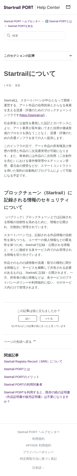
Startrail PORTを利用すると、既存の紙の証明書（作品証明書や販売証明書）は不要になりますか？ (37, 396)
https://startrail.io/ (32, 115)
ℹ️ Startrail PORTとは (58, 21)
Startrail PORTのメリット (21, 377)
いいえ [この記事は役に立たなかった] (49, 318)
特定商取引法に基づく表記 (38, 458)
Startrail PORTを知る (20, 26)
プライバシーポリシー (38, 452)
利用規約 (38, 438)
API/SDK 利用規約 (38, 445)
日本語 (38, 467)
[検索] (34, 35)
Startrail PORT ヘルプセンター (22, 21)
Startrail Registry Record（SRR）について (33, 361)
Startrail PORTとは (17, 369)
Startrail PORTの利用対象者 (23, 384)
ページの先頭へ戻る (20, 341)
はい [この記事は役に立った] (27, 318)
